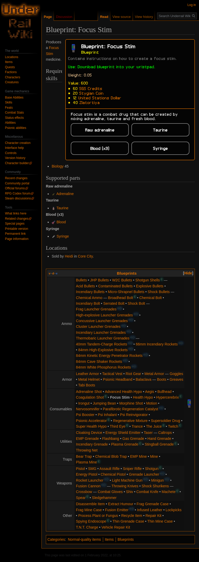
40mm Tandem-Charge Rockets (101, 344)
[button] (188, 273)
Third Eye (117, 426)
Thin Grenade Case (128, 521)
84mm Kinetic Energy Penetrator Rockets (109, 355)
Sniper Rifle (132, 469)
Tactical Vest (112, 374)
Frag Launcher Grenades (96, 309)
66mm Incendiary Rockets (157, 344)
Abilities (10, 122)
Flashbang (110, 438)
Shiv (129, 492)
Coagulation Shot (90, 397)
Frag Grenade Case (153, 504)
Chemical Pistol (113, 474)
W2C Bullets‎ (122, 280)
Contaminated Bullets (115, 286)
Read (104, 17)
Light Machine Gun (127, 480)
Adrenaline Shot (89, 392)
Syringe (62, 236)
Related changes (16, 218)
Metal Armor (154, 374)
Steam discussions (18, 198)
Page (48, 17)
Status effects (14, 118)
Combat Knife (147, 492)
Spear (81, 498)
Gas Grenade (133, 438)
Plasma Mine (86, 462)
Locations (11, 57)
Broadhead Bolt (120, 298)
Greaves (176, 379)
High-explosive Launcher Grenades (104, 315)
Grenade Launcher (144, 474)
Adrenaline (65, 194)
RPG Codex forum (17, 193)
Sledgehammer (104, 498)
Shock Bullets (159, 292)
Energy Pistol (86, 474)
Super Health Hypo (91, 426)
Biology (57, 166)
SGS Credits (90, 88)
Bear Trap (84, 456)
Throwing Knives (124, 486)
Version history (15, 158)
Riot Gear (133, 374)
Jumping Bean (104, 403)
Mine (154, 456)
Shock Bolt (136, 303)
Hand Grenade (159, 438)
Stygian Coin (91, 92)
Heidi (69, 256)
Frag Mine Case (89, 510)
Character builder (17, 163)
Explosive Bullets (150, 286)
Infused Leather (149, 510)
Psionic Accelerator (91, 421)
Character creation (18, 143)
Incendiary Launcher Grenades (101, 332)
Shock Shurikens (155, 486)
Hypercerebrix (167, 397)
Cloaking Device (89, 433)
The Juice (154, 426)
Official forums (15, 188)
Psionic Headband (117, 379)
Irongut (84, 403)
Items (109, 539)
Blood (61, 222)
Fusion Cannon (88, 486)
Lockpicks (173, 510)
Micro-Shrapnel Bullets (126, 292)
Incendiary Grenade (92, 444)
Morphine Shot (131, 403)
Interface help (14, 148)
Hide (188, 273)
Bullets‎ (81, 280)
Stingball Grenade (159, 444)
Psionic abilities (15, 128)
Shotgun (151, 469)
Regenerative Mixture (130, 421)
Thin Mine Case (160, 521)
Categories (56, 539)
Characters (12, 77)
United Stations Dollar (100, 97)
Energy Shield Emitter (122, 433)
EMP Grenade (87, 438)
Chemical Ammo (89, 298)
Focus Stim (120, 397)
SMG (92, 469)
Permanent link (15, 233)
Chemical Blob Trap (111, 456)
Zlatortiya (90, 102)
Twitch (173, 426)
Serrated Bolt (113, 303)
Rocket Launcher (89, 480)
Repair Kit (153, 516)
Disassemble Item (90, 504)
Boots (161, 379)
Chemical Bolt (150, 298)
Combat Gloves (110, 492)
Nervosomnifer (88, 409)
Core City (85, 256)
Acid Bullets (85, 286)
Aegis (149, 392)
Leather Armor (87, 374)
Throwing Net (86, 450)
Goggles (176, 374)
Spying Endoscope (91, 521)
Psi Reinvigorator (134, 415)
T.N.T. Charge (87, 527)
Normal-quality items (84, 539)
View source (121, 17)
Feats (9, 107)
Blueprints (127, 273)
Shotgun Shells (147, 280)
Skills (8, 102)
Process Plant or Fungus (98, 516)
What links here (15, 213)
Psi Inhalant (107, 415)
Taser (148, 433)
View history (144, 17)
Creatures (12, 82)
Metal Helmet (89, 379)
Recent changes (16, 178)
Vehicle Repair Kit (115, 527)
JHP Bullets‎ (99, 280)
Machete (169, 492)
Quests (10, 67)
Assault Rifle (110, 469)
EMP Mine (138, 456)
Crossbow (84, 492)
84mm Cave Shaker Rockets (99, 361)
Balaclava (143, 379)
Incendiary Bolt (88, 303)
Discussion (64, 17)
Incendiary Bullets (90, 292)
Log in (191, 5)
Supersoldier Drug (165, 421)
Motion (151, 403)
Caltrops (165, 433)
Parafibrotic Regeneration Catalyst (130, 409)
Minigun (157, 480)
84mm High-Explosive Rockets (103, 350)
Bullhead (165, 392)
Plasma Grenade (124, 444)
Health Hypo (143, 397)
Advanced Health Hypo (123, 392)
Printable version (16, 229)
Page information (17, 239)
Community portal (17, 183)
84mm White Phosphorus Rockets (103, 367)
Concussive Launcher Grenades (102, 321)
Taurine (62, 208)
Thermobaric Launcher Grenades (102, 338)
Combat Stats (14, 112)
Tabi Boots (86, 385)
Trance (137, 426)
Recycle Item (131, 516)
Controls (11, 153)
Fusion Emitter (116, 510)
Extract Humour (120, 504)
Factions (11, 72)
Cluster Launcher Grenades (98, 326)
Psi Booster (85, 415)
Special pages (14, 223)
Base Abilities (14, 97)
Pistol (80, 469)
